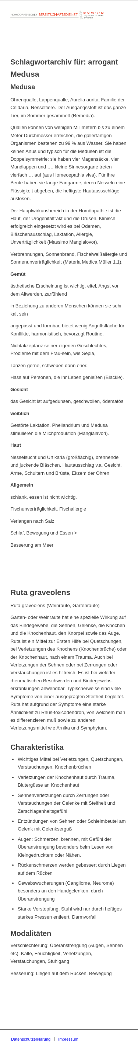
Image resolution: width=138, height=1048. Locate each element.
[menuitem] (30, 1039)
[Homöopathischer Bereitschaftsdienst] (57, 15)
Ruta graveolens (40, 592)
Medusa (24, 74)
